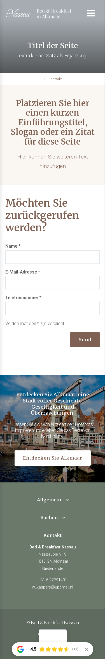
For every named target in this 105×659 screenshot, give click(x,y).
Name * (12, 246)
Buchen (49, 517)
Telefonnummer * (23, 297)
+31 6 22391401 (52, 580)
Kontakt (56, 79)
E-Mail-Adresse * (22, 272)
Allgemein (49, 499)
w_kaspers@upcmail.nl (52, 587)
